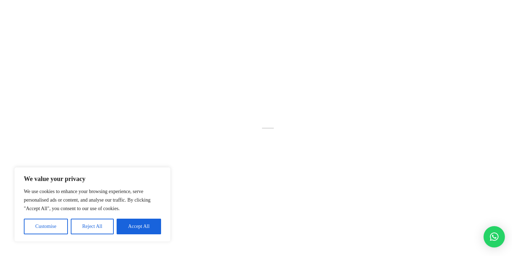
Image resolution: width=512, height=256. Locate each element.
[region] (92, 204)
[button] (494, 236)
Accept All (138, 226)
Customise (45, 226)
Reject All (92, 226)
